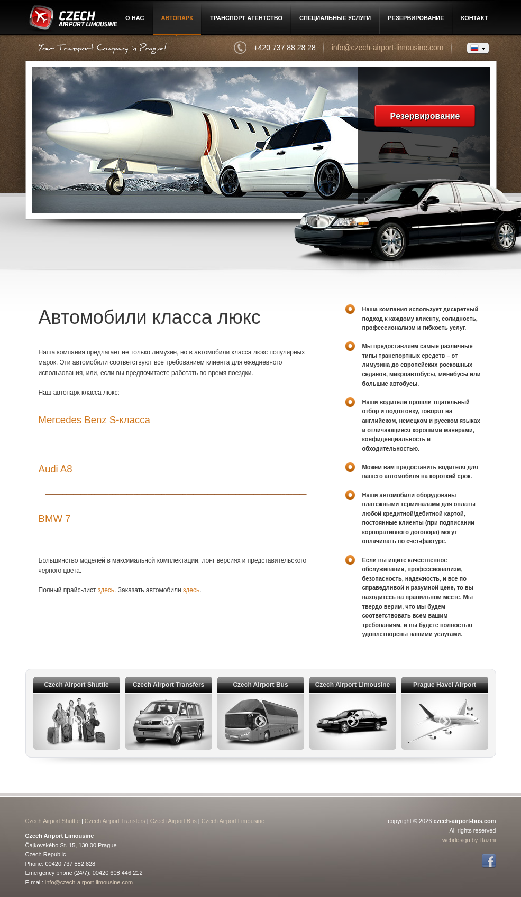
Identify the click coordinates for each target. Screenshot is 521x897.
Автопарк (177, 18)
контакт (474, 18)
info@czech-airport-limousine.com (388, 47)
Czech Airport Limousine (72, 19)
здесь (106, 590)
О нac (134, 18)
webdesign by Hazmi (469, 840)
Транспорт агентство (246, 18)
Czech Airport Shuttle (52, 821)
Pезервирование (416, 18)
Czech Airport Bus (173, 821)
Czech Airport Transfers (115, 821)
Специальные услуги (335, 18)
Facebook (488, 861)
